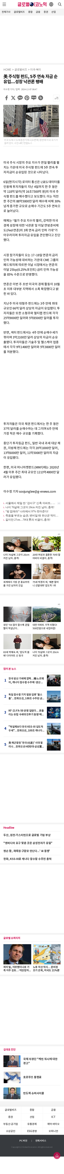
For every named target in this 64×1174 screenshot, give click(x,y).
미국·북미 (35, 69)
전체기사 (6, 12)
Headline (8, 827)
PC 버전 (23, 1140)
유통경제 (32, 1124)
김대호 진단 (9, 1049)
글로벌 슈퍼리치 (11, 938)
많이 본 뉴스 (9, 668)
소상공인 (10, 1131)
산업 (53, 12)
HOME (7, 69)
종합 (30, 12)
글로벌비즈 (19, 12)
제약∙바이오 (53, 1124)
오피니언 (53, 1131)
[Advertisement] (32, 38)
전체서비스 (40, 1140)
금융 (38, 12)
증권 (46, 12)
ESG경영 (32, 1131)
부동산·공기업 (10, 1124)
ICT (53, 1117)
